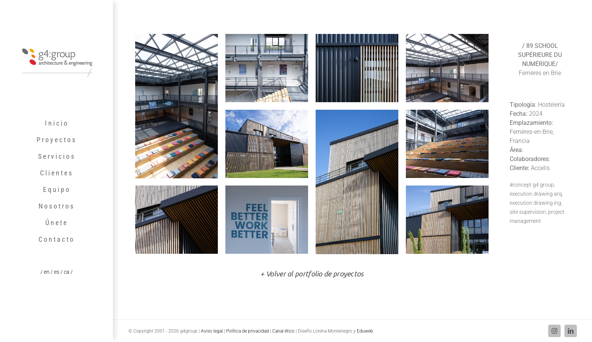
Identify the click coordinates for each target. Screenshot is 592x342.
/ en (45, 272)
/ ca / (66, 272)
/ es (55, 272)
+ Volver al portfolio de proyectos (312, 273)
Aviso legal (212, 331)
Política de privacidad (247, 331)
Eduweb (365, 331)
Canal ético (283, 331)
